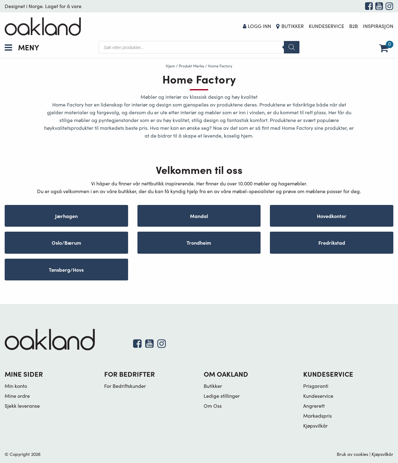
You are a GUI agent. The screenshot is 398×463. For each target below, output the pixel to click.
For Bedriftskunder (125, 386)
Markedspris (317, 415)
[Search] (291, 47)
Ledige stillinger (222, 396)
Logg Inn (257, 26)
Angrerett (314, 405)
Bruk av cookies (352, 454)
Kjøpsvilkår (315, 425)
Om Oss (213, 405)
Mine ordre (17, 396)
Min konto (16, 386)
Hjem (170, 65)
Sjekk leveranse (22, 405)
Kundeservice (326, 26)
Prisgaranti (315, 386)
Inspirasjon (378, 26)
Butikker (292, 26)
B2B (353, 26)
